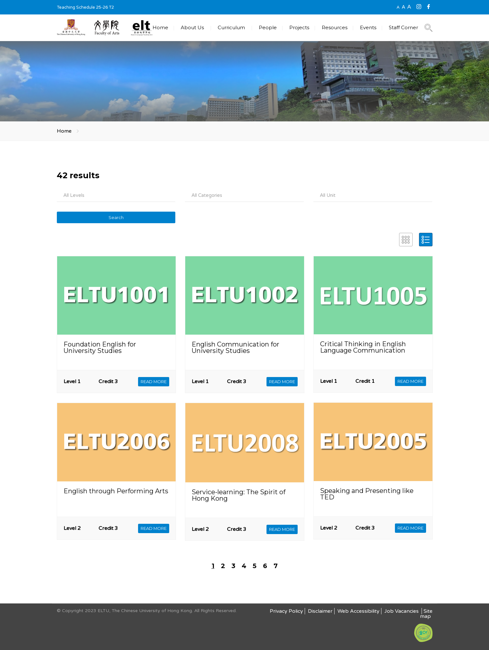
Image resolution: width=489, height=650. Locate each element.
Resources (334, 27)
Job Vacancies (402, 611)
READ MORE (154, 381)
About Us (192, 27)
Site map (426, 613)
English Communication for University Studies (235, 347)
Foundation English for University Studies (100, 347)
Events (368, 27)
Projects (299, 27)
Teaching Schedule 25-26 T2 (85, 7)
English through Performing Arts (116, 491)
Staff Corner (403, 27)
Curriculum (231, 27)
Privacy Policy (286, 611)
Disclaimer (320, 611)
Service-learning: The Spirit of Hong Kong (238, 495)
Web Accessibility (358, 611)
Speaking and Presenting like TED (367, 494)
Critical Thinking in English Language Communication (363, 347)
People (268, 27)
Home (160, 27)
